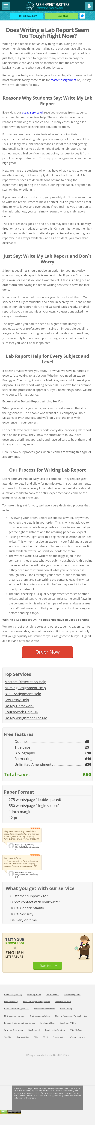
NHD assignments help (14, 1015)
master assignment (63, 80)
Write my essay (34, 994)
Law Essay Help (17, 699)
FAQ (36, 1037)
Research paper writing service (36, 1001)
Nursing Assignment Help (25, 687)
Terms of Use (23, 1037)
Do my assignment (72, 994)
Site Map (8, 1037)
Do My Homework (19, 705)
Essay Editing (66, 1008)
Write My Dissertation (13, 1030)
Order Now (47, 652)
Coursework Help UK (21, 711)
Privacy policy (59, 1037)
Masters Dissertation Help (25, 681)
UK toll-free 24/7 (28, 15)
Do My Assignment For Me (26, 717)
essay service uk (32, 112)
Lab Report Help (47, 1023)
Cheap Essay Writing (13, 994)
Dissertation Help (63, 1001)
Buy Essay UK (34, 1030)
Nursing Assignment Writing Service (71, 1015)
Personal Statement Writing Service (19, 1023)
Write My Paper (76, 1030)
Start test (46, 965)
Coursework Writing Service (16, 1008)
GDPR (45, 1037)
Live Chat (63, 15)
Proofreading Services (55, 1030)
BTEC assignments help (40, 1015)
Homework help (11, 1001)
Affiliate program (77, 1037)
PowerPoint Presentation (44, 1008)
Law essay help (52, 994)
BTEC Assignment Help (23, 693)
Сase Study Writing (67, 1023)
